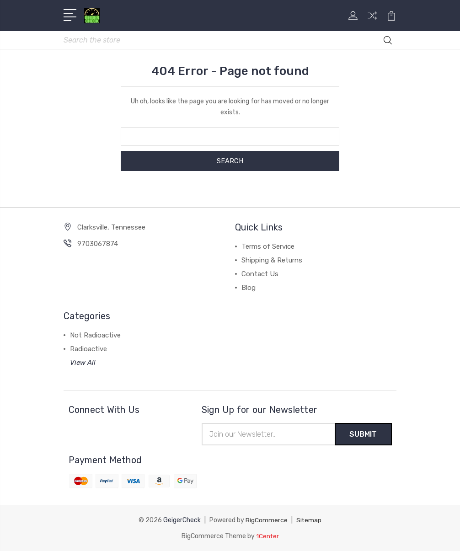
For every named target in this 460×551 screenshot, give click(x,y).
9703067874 (97, 244)
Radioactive (88, 349)
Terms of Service (267, 247)
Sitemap (309, 520)
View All (83, 363)
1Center (267, 536)
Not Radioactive (95, 336)
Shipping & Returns (271, 261)
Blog (248, 288)
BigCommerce (267, 520)
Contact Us (259, 274)
